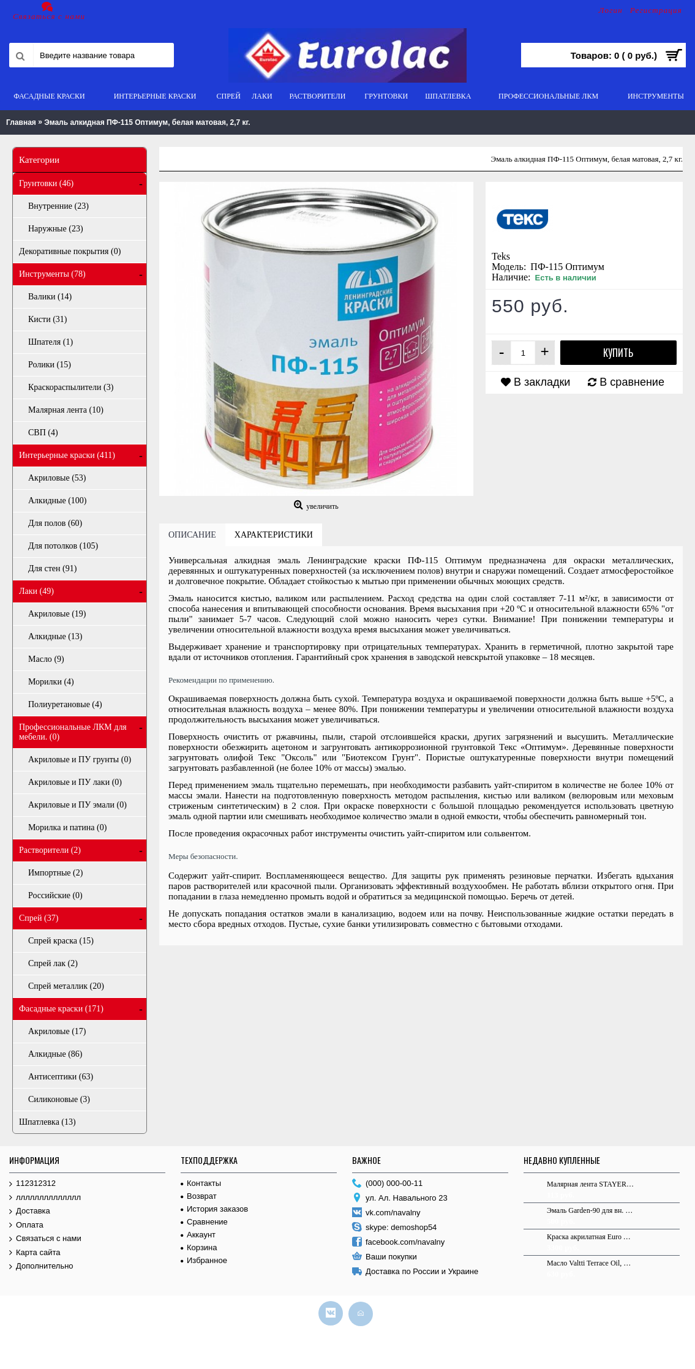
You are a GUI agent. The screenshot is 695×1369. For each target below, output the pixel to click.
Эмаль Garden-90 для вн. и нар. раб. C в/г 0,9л (590, 1210)
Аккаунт (198, 1234)
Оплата (26, 1225)
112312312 (32, 1184)
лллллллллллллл (45, 1198)
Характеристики (274, 534)
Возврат (199, 1196)
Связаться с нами (45, 1239)
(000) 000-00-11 (387, 1184)
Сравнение (204, 1221)
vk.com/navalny (386, 1213)
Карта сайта (34, 1253)
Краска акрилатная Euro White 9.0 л (590, 1236)
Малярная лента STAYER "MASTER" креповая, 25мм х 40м (590, 1184)
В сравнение (631, 382)
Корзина (199, 1247)
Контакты (201, 1183)
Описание (192, 534)
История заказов (214, 1208)
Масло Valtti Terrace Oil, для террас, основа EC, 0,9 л (590, 1263)
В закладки (542, 382)
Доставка (29, 1211)
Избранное (204, 1260)
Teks (501, 256)
